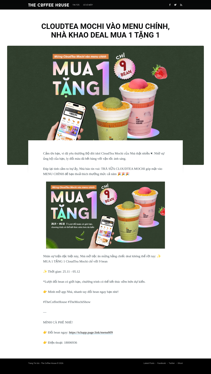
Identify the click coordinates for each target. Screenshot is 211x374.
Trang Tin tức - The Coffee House (42, 363)
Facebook (161, 363)
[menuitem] (76, 5)
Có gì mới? (88, 5)
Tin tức (76, 5)
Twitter (172, 363)
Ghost (180, 363)
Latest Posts (149, 363)
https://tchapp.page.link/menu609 (91, 332)
